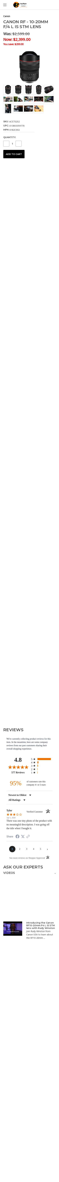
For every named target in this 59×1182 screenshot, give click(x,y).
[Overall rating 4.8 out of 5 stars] (17, 767)
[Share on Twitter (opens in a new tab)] (23, 836)
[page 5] (40, 849)
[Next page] (47, 849)
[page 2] (19, 849)
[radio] (42, 759)
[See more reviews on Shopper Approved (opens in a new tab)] (28, 837)
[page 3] (26, 849)
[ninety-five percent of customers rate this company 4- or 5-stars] (29, 783)
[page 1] (12, 849)
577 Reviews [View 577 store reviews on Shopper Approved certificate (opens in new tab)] (20, 772)
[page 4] (33, 849)
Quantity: (9, 137)
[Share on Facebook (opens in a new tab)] (17, 837)
